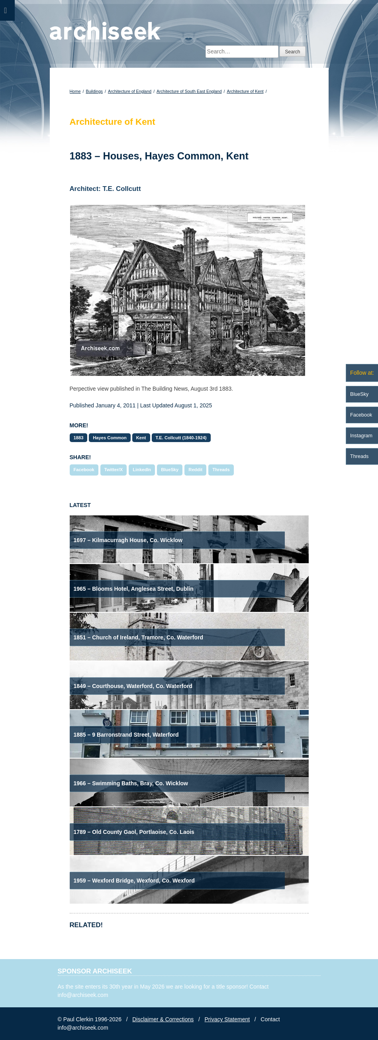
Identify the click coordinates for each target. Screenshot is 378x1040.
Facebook (84, 469)
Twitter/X (113, 469)
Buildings (94, 91)
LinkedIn (142, 469)
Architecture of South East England (189, 91)
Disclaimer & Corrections (163, 1019)
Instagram (361, 435)
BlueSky (169, 469)
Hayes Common (110, 437)
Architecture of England (129, 91)
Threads (221, 469)
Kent (141, 437)
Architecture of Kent (245, 91)
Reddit (195, 469)
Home (75, 91)
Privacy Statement (227, 1019)
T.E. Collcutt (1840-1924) (181, 437)
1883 (79, 437)
